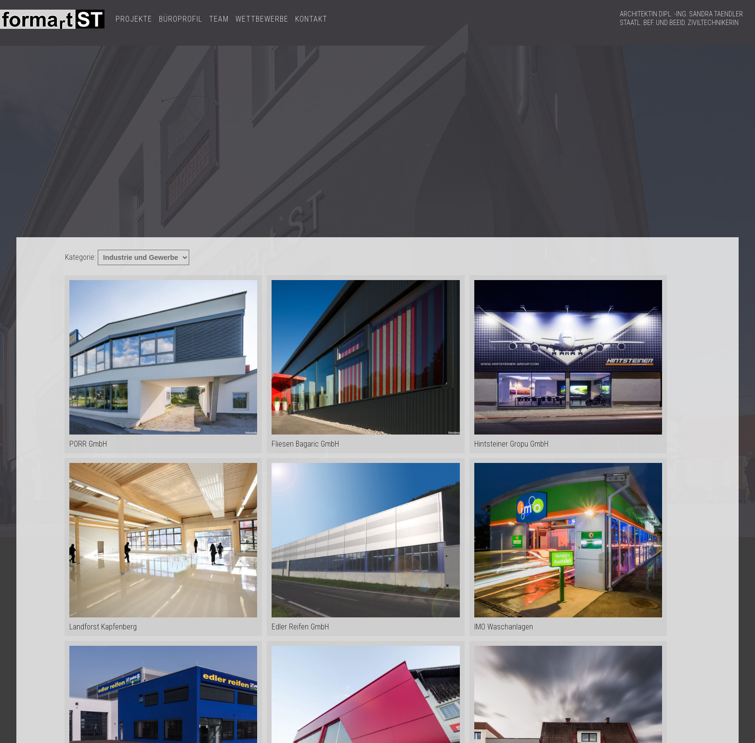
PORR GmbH (163, 364)
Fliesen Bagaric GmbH (365, 364)
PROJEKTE (134, 19)
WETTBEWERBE (261, 19)
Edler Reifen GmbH (365, 547)
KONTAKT (311, 19)
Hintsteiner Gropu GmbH (568, 364)
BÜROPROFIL (180, 19)
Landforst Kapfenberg (163, 547)
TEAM (219, 19)
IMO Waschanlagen (568, 547)
